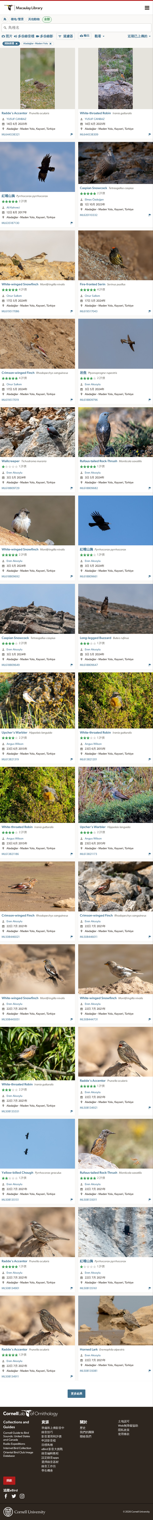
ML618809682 (89, 488)
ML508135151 (10, 1199)
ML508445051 (11, 1019)
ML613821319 (10, 759)
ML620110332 (88, 215)
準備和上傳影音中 (52, 1428)
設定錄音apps (50, 1457)
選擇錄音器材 (50, 1462)
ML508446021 (11, 936)
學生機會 (47, 1470)
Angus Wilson (15, 744)
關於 (83, 1422)
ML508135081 (88, 1370)
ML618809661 (88, 576)
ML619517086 (10, 311)
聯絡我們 (85, 1436)
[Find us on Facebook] (5, 1496)
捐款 (9, 1480)
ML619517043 (88, 311)
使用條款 (124, 1434)
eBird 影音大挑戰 (52, 1449)
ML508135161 (88, 1288)
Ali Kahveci (13, 207)
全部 (47, 19)
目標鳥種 (47, 1445)
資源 (45, 1422)
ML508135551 (10, 1111)
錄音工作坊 (48, 1466)
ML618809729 (10, 488)
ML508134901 (10, 1288)
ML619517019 (10, 400)
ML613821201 (88, 759)
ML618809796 (89, 400)
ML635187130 (10, 223)
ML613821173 (88, 854)
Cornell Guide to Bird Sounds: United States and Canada (16, 1436)
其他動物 (34, 19)
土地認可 (124, 1421)
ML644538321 (11, 134)
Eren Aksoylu (93, 384)
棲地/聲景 (17, 19)
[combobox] (79, 28)
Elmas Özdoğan (94, 199)
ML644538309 (89, 134)
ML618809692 (11, 576)
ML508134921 (88, 1107)
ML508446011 (88, 936)
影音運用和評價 (51, 1436)
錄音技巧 (47, 1432)
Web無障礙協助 (128, 1425)
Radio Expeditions (14, 1444)
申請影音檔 (48, 1440)
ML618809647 (89, 665)
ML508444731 (89, 1019)
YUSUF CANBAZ (16, 119)
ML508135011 (88, 1199)
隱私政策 (124, 1430)
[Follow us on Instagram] (22, 1496)
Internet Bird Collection (17, 1448)
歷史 (83, 1428)
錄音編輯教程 (50, 1453)
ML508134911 (10, 1376)
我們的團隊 (87, 1432)
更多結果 (76, 1393)
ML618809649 (11, 665)
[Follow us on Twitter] (13, 1496)
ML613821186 (10, 854)
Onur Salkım (14, 295)
